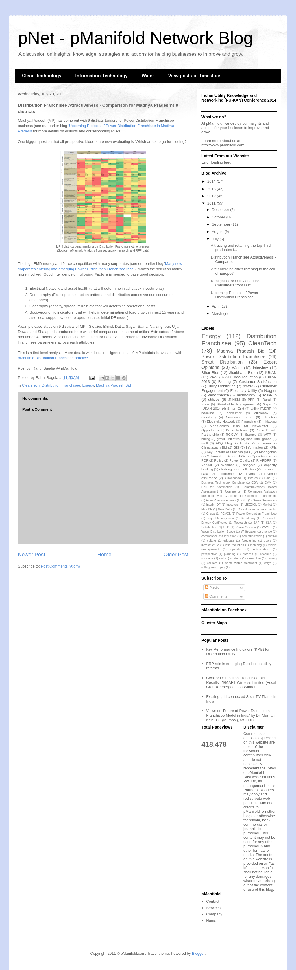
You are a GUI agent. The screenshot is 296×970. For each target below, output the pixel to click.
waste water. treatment (241, 563)
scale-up (269, 395)
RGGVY (232, 434)
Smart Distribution (222, 361)
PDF (204, 460)
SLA (269, 522)
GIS (236, 447)
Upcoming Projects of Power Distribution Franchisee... (234, 295)
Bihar (267, 478)
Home (104, 554)
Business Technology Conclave (223, 482)
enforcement (227, 473)
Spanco (251, 434)
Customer (231, 495)
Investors (232, 504)
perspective (209, 554)
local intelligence (258, 439)
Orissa (210, 513)
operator (236, 549)
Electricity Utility (243, 390)
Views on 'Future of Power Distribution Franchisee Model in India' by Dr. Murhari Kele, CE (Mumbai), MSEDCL (240, 715)
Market (267, 504)
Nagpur (270, 390)
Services (213, 908)
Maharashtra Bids (225, 426)
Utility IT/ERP (261, 408)
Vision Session (246, 527)
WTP (267, 434)
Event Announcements (221, 500)
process (248, 554)
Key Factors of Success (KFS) (230, 452)
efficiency (261, 413)
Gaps (267, 404)
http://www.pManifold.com (222, 145)
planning (229, 554)
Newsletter (260, 426)
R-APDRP (264, 460)
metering (256, 545)
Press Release (237, 430)
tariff (204, 443)
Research (240, 522)
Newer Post (31, 554)
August (218, 231)
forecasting (249, 540)
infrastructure (210, 545)
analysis (249, 465)
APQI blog (224, 443)
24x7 (214, 377)
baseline (207, 413)
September (221, 224)
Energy (88, 385)
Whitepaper (248, 531)
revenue (265, 554)
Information (254, 447)
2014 (212, 181)
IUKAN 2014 (211, 408)
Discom (249, 495)
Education (269, 417)
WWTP (267, 527)
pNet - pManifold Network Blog (135, 38)
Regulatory (248, 518)
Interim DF (213, 504)
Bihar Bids (210, 372)
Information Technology (101, 75)
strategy (235, 558)
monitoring (209, 417)
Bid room (263, 443)
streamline (254, 558)
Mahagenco (268, 452)
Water (148, 75)
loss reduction (234, 545)
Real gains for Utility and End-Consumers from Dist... (235, 283)
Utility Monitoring (222, 386)
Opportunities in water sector (257, 509)
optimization (261, 549)
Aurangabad (233, 478)
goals (267, 540)
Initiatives (269, 421)
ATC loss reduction (241, 377)
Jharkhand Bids (242, 372)
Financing (248, 421)
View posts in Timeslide (194, 75)
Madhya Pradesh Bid (113, 385)
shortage (207, 558)
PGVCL (226, 513)
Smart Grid (235, 408)
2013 (212, 189)
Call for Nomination (216, 487)
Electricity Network (221, 421)
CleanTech (31, 385)
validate (212, 563)
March (217, 313)
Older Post (176, 554)
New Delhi (225, 509)
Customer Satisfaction (258, 381)
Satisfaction (209, 527)
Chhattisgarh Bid (214, 447)
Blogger (198, 953)
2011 (212, 203)
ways (267, 563)
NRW (242, 456)
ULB (226, 527)
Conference (233, 491)
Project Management (220, 518)
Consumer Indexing (239, 417)
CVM (268, 482)
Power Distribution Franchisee (233, 356)
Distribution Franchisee (61, 385)
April (216, 306)
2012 (212, 196)
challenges (227, 469)
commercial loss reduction (218, 536)
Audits (244, 443)
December (221, 209)
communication (252, 536)
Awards (253, 478)
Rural (266, 399)
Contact (212, 901)
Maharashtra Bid (219, 456)
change (267, 531)
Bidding (224, 381)
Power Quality (239, 460)
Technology (245, 395)
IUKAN (271, 372)
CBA (254, 482)
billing (205, 439)
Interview (260, 368)
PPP (251, 399)
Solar (205, 404)
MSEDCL (250, 504)
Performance (218, 395)
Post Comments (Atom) (60, 566)
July (216, 239)
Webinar (227, 465)
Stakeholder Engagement (236, 404)
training (272, 558)
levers (250, 473)
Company (214, 914)
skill (221, 558)
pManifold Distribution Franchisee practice (53, 358)
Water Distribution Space (218, 531)
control (272, 536)
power (248, 386)
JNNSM (234, 399)
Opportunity (210, 430)
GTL (244, 500)
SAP (256, 522)
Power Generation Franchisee (256, 513)
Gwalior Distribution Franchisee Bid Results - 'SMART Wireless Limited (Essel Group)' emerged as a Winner (241, 682)
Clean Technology (42, 75)
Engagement (268, 495)
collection (249, 469)
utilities (214, 399)
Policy (218, 460)
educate (228, 540)
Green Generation (265, 500)
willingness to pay (213, 567)
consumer (234, 413)
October (219, 217)
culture (211, 540)
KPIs (273, 447)
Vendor (206, 465)
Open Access (261, 456)
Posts (212, 587)
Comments (216, 596)
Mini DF (206, 509)
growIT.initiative (228, 439)
